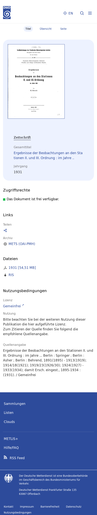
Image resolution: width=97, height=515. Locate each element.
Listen (9, 412)
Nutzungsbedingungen (17, 512)
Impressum (27, 507)
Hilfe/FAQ (11, 447)
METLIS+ (11, 438)
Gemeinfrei (12, 306)
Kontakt (8, 507)
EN (70, 13)
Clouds (9, 421)
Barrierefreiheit (50, 507)
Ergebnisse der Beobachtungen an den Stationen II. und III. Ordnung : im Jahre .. (48, 155)
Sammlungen (14, 403)
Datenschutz (73, 507)
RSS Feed (17, 458)
